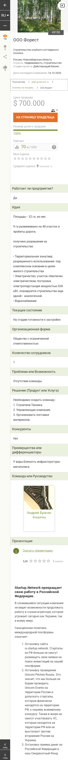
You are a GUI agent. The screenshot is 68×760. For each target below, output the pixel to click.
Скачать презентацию (38, 550)
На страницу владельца (37, 116)
